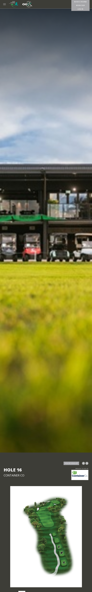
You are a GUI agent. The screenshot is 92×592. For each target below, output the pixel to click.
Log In (80, 9)
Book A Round (80, 2)
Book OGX (80, 5)
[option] (46, 536)
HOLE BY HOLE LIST (71, 463)
